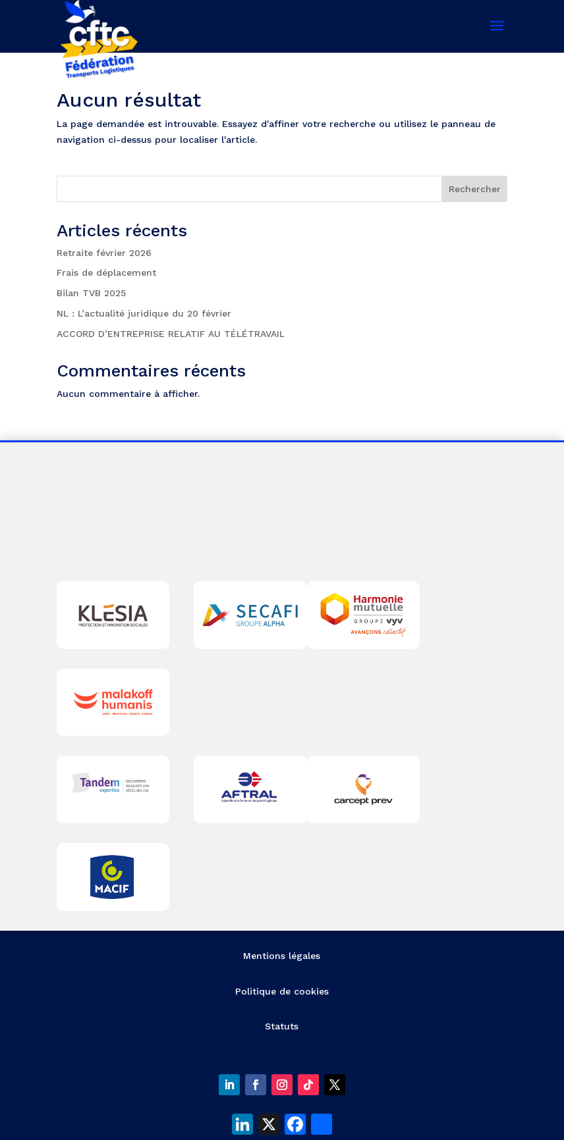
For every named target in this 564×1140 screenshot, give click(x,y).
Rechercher (475, 189)
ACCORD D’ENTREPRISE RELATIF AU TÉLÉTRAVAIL (171, 333)
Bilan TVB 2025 (91, 293)
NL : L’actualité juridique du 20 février (144, 313)
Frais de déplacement (106, 272)
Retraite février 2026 (104, 252)
